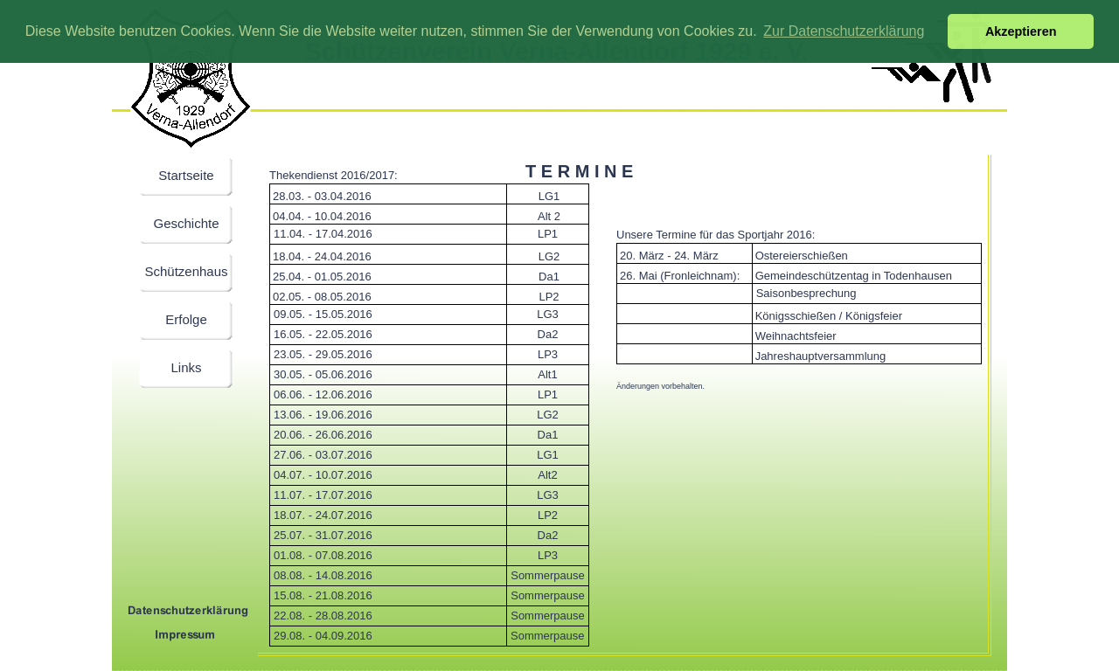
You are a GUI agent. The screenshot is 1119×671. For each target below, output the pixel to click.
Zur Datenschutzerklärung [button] (843, 31)
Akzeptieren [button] (1021, 31)
